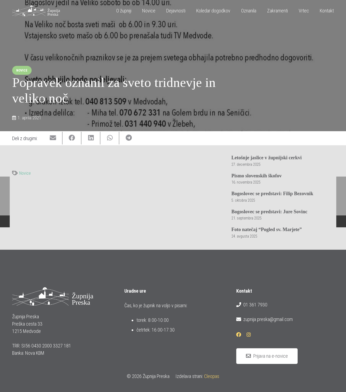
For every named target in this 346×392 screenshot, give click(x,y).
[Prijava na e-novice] (267, 356)
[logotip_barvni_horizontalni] (36, 10)
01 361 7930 (251, 305)
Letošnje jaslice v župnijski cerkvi (266, 157)
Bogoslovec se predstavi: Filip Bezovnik (272, 193)
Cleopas (211, 376)
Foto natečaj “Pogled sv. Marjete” (266, 229)
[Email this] (53, 138)
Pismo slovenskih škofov (256, 175)
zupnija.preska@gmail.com (264, 319)
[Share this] (71, 138)
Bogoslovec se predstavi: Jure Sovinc (269, 211)
